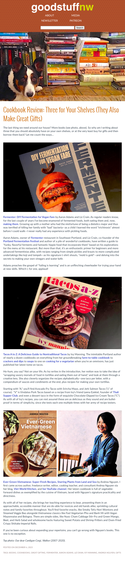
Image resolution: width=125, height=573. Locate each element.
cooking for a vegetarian (60, 361)
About (49, 15)
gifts (118, 553)
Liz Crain (78, 553)
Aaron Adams (66, 553)
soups (30, 361)
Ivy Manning (90, 553)
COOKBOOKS (23, 553)
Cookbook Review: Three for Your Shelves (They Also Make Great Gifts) (61, 114)
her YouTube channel (54, 489)
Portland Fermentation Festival (21, 241)
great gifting (38, 553)
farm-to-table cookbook (96, 358)
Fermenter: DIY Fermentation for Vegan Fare (29, 217)
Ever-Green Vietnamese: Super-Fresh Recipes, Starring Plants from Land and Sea (50, 482)
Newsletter (49, 20)
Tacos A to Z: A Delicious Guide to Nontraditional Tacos (35, 354)
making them (10, 224)
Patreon (76, 20)
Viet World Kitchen (25, 489)
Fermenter (37, 238)
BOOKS (12, 553)
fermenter (52, 553)
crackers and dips (13, 361)
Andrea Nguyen (106, 553)
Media (75, 15)
